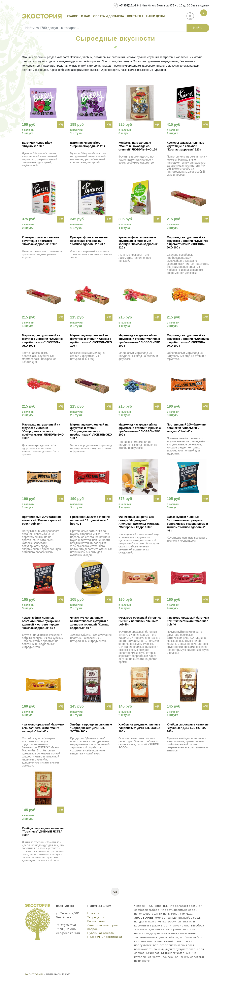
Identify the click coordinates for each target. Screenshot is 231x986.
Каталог (71, 16)
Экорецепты (95, 917)
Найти (197, 28)
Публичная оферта (100, 932)
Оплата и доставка (108, 16)
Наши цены (155, 16)
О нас (85, 16)
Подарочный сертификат (104, 936)
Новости (93, 913)
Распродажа (96, 921)
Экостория (34, 974)
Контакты (135, 16)
